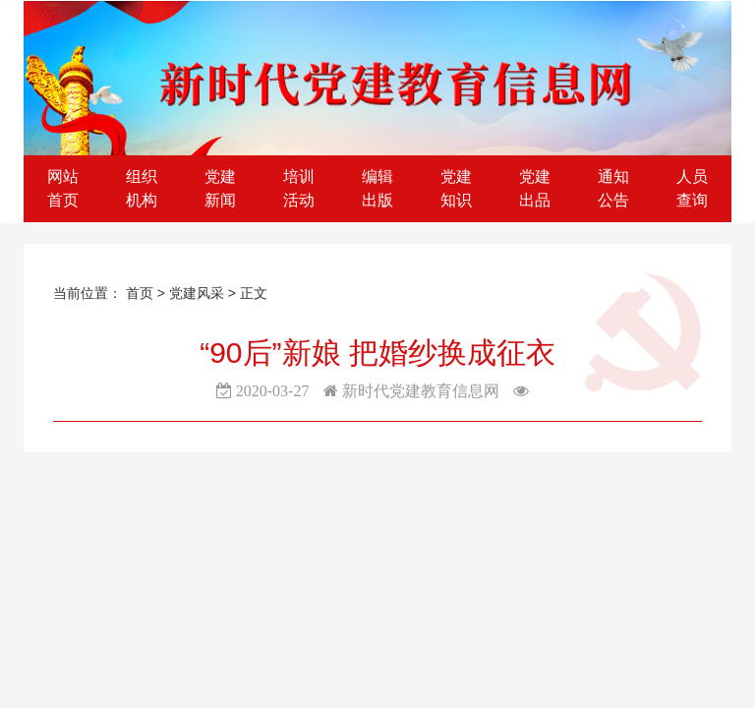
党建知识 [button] (456, 188)
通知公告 (613, 188)
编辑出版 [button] (377, 188)
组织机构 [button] (141, 188)
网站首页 (63, 188)
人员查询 (692, 188)
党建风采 (198, 293)
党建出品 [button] (535, 188)
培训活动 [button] (299, 188)
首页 (139, 293)
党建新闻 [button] (220, 188)
